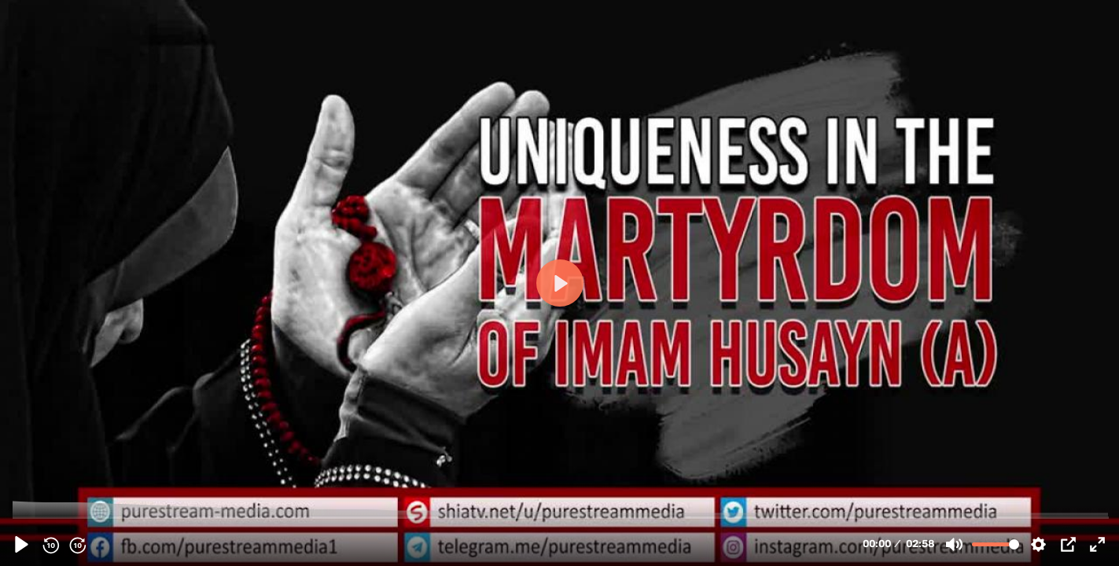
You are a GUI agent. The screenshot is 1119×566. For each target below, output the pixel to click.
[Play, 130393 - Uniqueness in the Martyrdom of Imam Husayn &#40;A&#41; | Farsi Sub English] (21, 544)
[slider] (561, 516)
